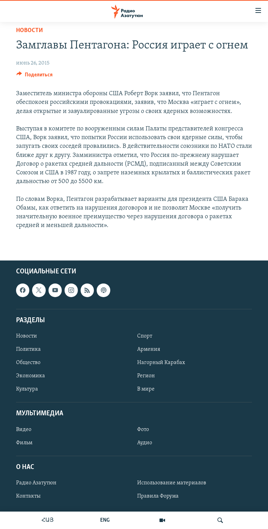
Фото (143, 429)
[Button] (34, 76)
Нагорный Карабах (161, 362)
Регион (146, 376)
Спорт (144, 336)
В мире (146, 389)
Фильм (24, 443)
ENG (105, 520)
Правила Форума (158, 496)
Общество (28, 362)
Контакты (28, 496)
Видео (23, 429)
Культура (27, 389)
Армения (148, 349)
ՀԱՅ (48, 520)
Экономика (30, 376)
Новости (29, 30)
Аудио (144, 443)
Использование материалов (171, 483)
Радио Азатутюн (36, 483)
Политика (28, 349)
